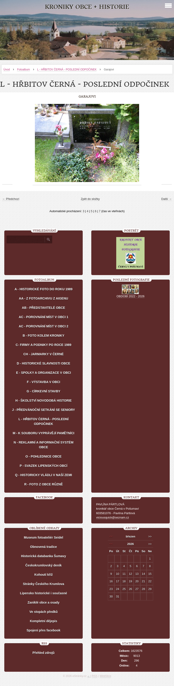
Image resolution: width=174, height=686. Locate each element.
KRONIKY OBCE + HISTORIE (87, 6)
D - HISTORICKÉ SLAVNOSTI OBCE (43, 363)
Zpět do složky (90, 199)
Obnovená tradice (43, 547)
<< (111, 536)
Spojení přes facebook (43, 630)
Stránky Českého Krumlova (43, 584)
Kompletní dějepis (43, 621)
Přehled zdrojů (43, 653)
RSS (94, 676)
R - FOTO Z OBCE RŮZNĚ (43, 484)
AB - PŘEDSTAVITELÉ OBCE (43, 307)
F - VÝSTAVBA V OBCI (43, 382)
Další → (166, 199)
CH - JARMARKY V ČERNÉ (43, 354)
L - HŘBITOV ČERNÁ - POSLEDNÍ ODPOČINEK (67, 69)
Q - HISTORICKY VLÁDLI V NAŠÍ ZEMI (43, 475)
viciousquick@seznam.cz (112, 517)
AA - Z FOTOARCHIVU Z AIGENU (43, 298)
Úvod (6, 69)
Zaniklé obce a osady (44, 602)
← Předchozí (10, 199)
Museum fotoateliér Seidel (43, 537)
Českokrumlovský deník (43, 565)
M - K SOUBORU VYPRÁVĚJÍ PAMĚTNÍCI (43, 433)
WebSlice (105, 676)
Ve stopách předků (43, 612)
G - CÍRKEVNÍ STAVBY (43, 391)
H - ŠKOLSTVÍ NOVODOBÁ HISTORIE (43, 400)
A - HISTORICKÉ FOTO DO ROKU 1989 (43, 289)
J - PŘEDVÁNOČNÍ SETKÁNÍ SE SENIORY (43, 410)
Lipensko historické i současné (43, 593)
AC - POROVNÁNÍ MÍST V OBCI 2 (43, 326)
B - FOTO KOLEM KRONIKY (43, 335)
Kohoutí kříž (43, 574)
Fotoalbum (23, 69)
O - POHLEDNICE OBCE (43, 456)
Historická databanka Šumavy (43, 556)
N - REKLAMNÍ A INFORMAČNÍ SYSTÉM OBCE (43, 445)
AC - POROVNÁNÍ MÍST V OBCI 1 (43, 317)
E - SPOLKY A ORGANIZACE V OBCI (43, 372)
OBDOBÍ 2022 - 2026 (130, 296)
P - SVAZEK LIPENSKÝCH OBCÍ (43, 466)
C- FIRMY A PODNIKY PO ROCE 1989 (43, 345)
